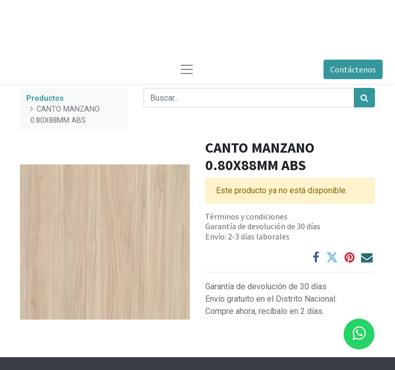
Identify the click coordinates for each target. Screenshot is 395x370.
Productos (45, 98)
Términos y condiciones (246, 216)
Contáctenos (353, 69)
